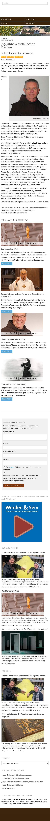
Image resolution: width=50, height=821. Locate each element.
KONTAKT (4, 23)
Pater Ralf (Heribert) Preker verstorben (28, 782)
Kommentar (10, 56)
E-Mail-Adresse (9, 451)
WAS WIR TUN (30, 19)
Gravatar (11, 467)
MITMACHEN (30, 23)
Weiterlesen (36, 587)
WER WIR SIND (6, 19)
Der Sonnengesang (24, 775)
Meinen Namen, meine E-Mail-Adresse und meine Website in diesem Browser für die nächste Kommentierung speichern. (21, 478)
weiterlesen (36, 710)
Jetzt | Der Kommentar (8, 59)
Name (6, 443)
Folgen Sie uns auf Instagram (14, 817)
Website (6, 459)
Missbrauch (18, 56)
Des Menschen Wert (9, 249)
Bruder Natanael (8, 775)
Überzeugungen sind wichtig (13, 339)
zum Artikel (6, 264)
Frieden (3, 56)
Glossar (20, 785)
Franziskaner (25, 11)
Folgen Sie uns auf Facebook (14, 813)
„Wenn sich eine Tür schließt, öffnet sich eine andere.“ (25, 629)
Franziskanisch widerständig (13, 384)
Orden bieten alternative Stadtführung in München (23, 552)
